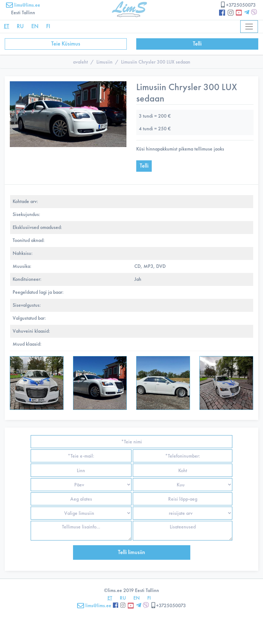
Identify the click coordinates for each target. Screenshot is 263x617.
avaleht (80, 62)
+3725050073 (238, 5)
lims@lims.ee (23, 5)
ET (6, 26)
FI (48, 26)
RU (20, 26)
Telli (197, 43)
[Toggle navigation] (249, 26)
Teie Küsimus (65, 43)
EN (35, 26)
